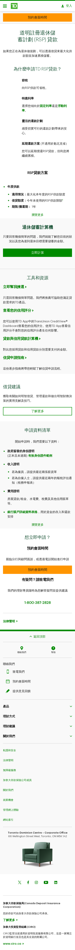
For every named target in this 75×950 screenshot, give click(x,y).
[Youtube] (46, 881)
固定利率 (46, 104)
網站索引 (8, 817)
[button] (37, 251)
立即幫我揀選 (13, 285)
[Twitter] (19, 881)
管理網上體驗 (11, 808)
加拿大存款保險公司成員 (17, 778)
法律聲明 (9, 619)
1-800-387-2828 (37, 600)
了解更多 (9, 918)
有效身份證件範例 (40, 453)
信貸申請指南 (13, 355)
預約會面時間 (19, 679)
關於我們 (8, 788)
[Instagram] (36, 881)
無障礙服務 (9, 768)
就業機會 (8, 798)
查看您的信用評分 (17, 308)
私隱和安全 (9, 748)
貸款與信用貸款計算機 (20, 336)
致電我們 (16, 669)
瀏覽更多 (38, 212)
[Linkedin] (55, 881)
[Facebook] (28, 881)
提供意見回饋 (19, 689)
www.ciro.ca (12, 941)
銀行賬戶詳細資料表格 (22, 510)
